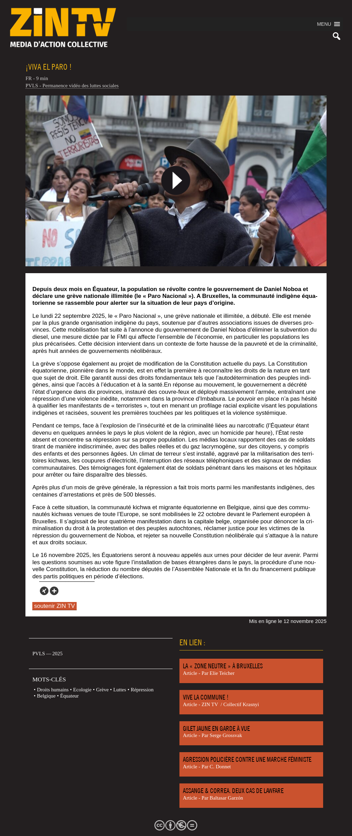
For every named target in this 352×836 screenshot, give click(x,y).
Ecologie (82, 689)
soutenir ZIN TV (54, 606)
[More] (54, 591)
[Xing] (44, 591)
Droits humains (53, 689)
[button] (324, 24)
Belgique (46, 696)
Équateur (69, 696)
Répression (142, 689)
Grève (102, 689)
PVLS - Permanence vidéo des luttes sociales (72, 85)
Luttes (119, 689)
